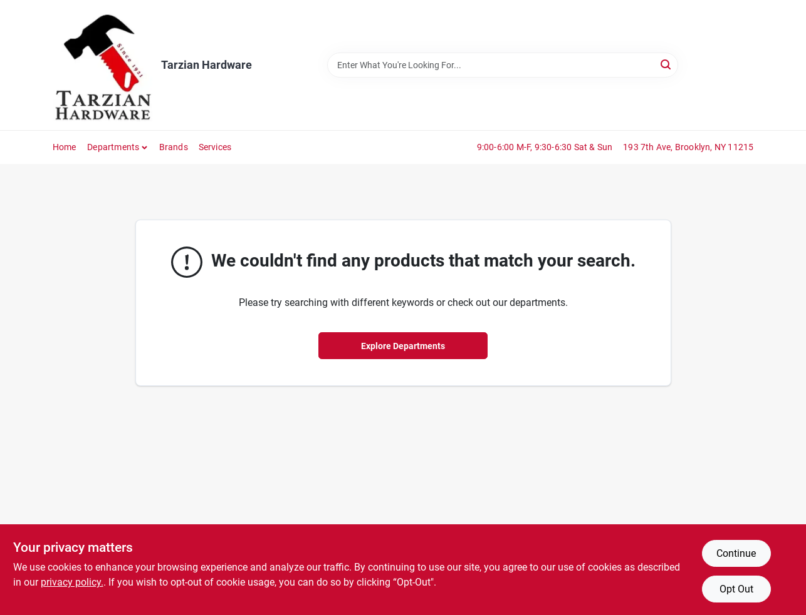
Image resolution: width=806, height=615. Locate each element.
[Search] (666, 64)
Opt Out (736, 589)
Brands (173, 147)
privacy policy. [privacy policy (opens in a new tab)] (72, 582)
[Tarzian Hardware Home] (102, 65)
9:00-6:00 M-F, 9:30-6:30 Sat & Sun (545, 147)
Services (215, 147)
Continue (736, 553)
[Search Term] (502, 65)
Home (64, 147)
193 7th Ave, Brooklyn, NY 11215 (688, 147)
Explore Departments (403, 346)
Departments (113, 147)
